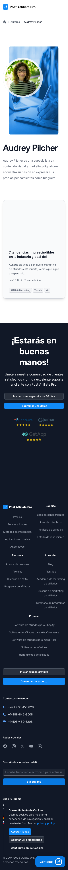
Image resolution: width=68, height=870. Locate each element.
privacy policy (46, 823)
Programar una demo (34, 405)
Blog (50, 564)
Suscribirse (34, 781)
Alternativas (17, 546)
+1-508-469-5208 (20, 721)
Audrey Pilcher (33, 21)
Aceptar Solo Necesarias (26, 839)
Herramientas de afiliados (34, 654)
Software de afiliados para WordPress (34, 639)
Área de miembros (50, 522)
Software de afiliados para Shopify (34, 624)
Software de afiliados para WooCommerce (34, 632)
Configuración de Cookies (27, 847)
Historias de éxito (17, 578)
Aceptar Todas (20, 831)
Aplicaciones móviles (17, 539)
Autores (15, 21)
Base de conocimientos (50, 514)
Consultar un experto (34, 681)
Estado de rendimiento (50, 537)
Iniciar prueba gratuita (34, 671)
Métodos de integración (17, 531)
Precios (17, 516)
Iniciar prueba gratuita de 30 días (34, 396)
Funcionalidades (17, 524)
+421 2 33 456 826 (21, 707)
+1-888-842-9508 (20, 714)
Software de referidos (34, 647)
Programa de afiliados (17, 586)
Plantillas (51, 571)
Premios (17, 571)
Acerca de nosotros (17, 564)
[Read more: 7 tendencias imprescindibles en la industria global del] (34, 249)
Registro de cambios (50, 529)
